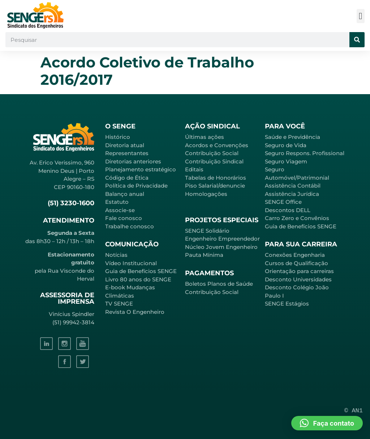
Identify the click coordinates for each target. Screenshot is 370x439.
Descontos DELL (287, 210)
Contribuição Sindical (214, 161)
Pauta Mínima (204, 254)
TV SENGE (119, 303)
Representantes (127, 153)
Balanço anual (124, 193)
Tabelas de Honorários (215, 177)
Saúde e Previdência (292, 136)
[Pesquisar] (357, 39)
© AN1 (353, 411)
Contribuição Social (211, 153)
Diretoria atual (124, 145)
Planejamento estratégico (140, 169)
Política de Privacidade (136, 185)
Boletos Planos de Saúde (219, 283)
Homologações (206, 193)
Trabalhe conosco (129, 226)
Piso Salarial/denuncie (215, 185)
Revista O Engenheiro (134, 311)
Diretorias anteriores (133, 161)
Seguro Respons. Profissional (304, 153)
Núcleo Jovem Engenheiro (221, 246)
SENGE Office (283, 201)
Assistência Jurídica (292, 193)
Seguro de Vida (285, 145)
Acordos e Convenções (216, 145)
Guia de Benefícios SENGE (300, 226)
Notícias (116, 254)
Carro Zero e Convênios (297, 218)
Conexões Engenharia (295, 254)
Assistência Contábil (292, 185)
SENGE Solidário (207, 230)
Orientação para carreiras (299, 271)
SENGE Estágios (287, 303)
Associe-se (120, 210)
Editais (194, 169)
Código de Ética (127, 177)
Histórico (117, 136)
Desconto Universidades (298, 279)
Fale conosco (123, 218)
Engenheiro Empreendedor (222, 238)
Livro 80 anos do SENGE (138, 279)
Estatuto (117, 201)
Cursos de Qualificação (296, 263)
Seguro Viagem (286, 161)
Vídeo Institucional (131, 263)
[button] (361, 16)
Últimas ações (204, 136)
